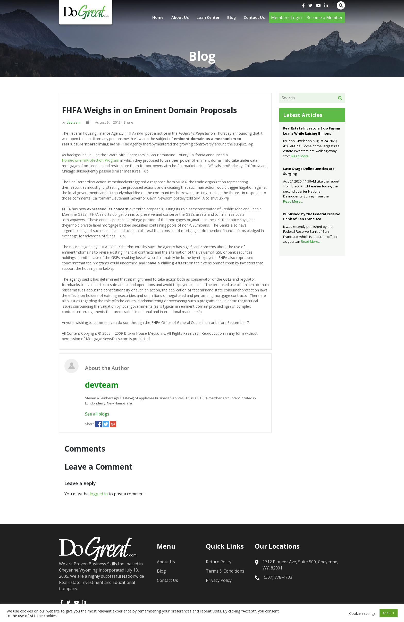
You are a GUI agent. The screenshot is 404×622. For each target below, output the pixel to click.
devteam (73, 122)
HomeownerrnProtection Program (90, 160)
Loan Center (206, 17)
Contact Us (254, 17)
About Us (176, 17)
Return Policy (218, 562)
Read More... (301, 156)
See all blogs (97, 414)
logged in (99, 494)
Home (154, 17)
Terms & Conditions (225, 571)
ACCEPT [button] (388, 613)
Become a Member (324, 17)
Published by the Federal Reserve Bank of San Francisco (311, 216)
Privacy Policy (219, 580)
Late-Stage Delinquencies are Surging (308, 171)
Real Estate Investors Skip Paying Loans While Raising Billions (311, 131)
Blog (230, 17)
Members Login (286, 17)
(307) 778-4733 (278, 577)
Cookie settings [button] (362, 613)
